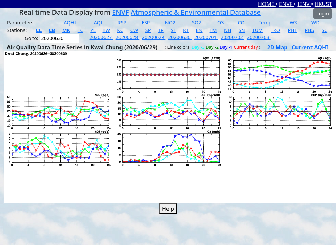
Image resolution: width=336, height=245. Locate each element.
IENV (304, 4)
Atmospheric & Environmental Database (196, 12)
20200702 (232, 37)
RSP (122, 22)
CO (241, 22)
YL (93, 30)
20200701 (206, 37)
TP (161, 30)
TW (106, 30)
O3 (220, 22)
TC (80, 30)
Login (322, 13)
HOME (267, 4)
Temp (265, 22)
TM (213, 30)
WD (315, 22)
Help (168, 208)
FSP (146, 22)
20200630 (180, 37)
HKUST (323, 4)
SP (148, 30)
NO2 (170, 22)
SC (324, 30)
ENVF (286, 4)
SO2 (196, 22)
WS (293, 22)
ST (173, 30)
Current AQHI (310, 47)
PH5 (309, 30)
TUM (257, 30)
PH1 (292, 30)
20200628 (128, 37)
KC (120, 30)
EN (199, 30)
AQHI (70, 22)
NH (227, 30)
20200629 (154, 37)
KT (186, 30)
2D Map (277, 47)
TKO (275, 30)
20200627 (101, 37)
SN (242, 30)
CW (134, 30)
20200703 (259, 37)
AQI (98, 22)
